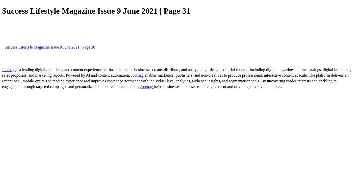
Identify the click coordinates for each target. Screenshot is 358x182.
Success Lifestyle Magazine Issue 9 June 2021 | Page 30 (50, 47)
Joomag (9, 69)
